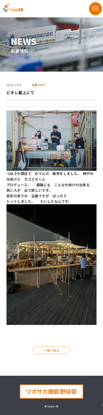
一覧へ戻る (51, 350)
